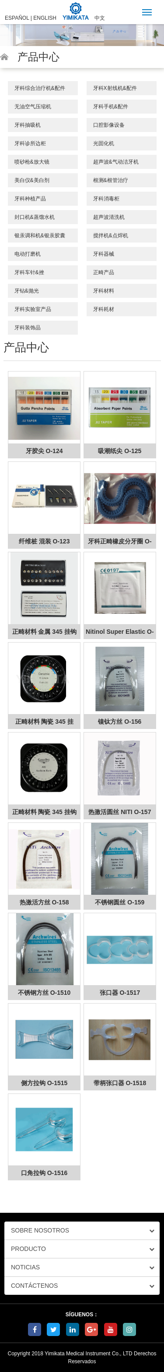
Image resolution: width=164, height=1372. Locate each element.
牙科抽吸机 (27, 125)
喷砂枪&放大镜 (31, 162)
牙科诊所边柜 (30, 143)
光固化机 (103, 143)
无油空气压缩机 (32, 107)
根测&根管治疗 (110, 180)
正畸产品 (103, 272)
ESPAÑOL (17, 18)
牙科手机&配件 (110, 107)
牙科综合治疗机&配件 (39, 88)
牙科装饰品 (27, 328)
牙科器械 (103, 254)
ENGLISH (44, 18)
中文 (99, 18)
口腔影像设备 (109, 125)
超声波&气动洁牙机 (116, 162)
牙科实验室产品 (32, 309)
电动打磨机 (27, 254)
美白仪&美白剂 (31, 180)
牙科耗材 (103, 309)
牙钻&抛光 (26, 291)
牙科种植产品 (30, 199)
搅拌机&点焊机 (110, 235)
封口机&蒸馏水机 (34, 217)
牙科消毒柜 (106, 199)
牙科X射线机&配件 (115, 88)
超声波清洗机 (109, 217)
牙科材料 (103, 291)
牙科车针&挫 (29, 272)
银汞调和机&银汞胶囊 (39, 235)
